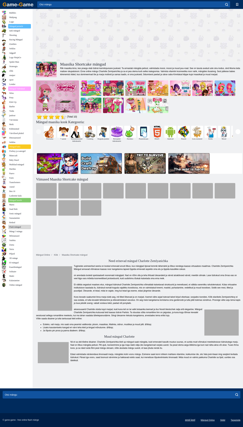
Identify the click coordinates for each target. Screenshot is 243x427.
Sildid (222, 420)
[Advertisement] (87, 35)
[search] (226, 4)
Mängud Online (208, 420)
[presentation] (38, 131)
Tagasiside (235, 420)
